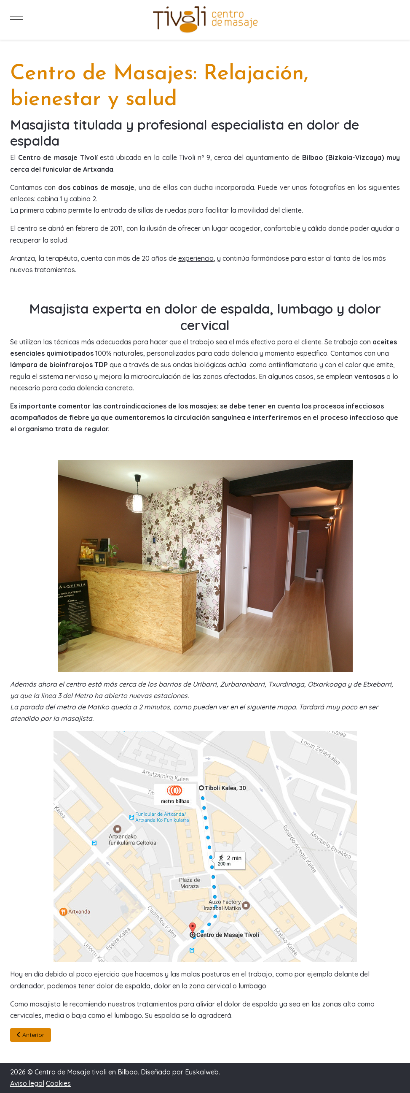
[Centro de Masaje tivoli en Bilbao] (205, 19)
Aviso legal (27, 1083)
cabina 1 (49, 199)
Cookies (58, 1083)
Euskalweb (202, 1072)
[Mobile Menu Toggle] (16, 20)
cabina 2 (83, 199)
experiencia (196, 258)
